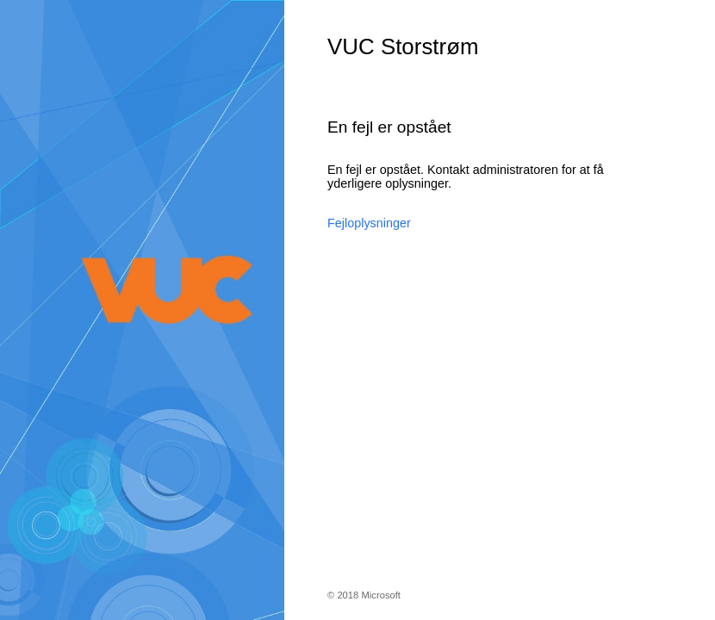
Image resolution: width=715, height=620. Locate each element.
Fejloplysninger (369, 223)
